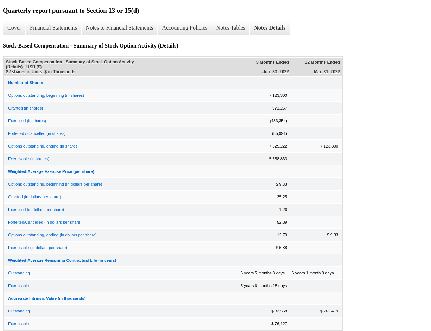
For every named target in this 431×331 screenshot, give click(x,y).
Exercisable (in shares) (28, 159)
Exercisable (18, 285)
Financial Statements (53, 28)
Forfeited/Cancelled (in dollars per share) (44, 222)
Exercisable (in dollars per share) (37, 247)
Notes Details (269, 28)
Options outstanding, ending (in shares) (43, 146)
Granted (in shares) (25, 108)
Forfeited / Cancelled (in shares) (37, 133)
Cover (14, 28)
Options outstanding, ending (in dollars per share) (52, 235)
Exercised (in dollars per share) (36, 209)
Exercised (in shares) (27, 121)
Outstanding (19, 273)
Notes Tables (231, 28)
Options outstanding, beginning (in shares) (46, 95)
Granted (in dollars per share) (34, 197)
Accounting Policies (184, 28)
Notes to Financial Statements (119, 28)
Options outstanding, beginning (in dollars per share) (55, 184)
